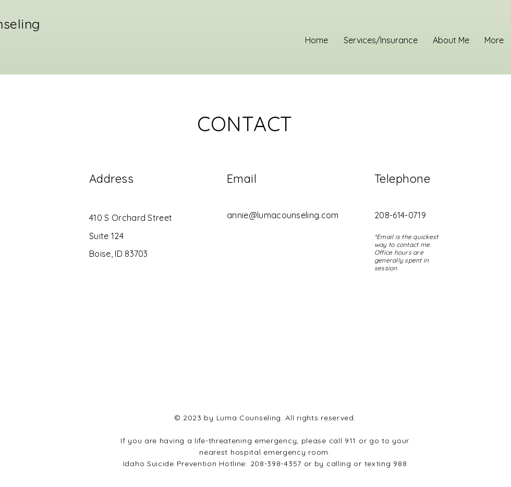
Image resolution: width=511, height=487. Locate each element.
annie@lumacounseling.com (283, 215)
